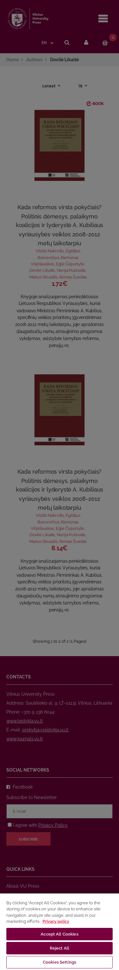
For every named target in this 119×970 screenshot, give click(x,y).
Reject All (59, 948)
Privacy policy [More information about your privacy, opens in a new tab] (56, 921)
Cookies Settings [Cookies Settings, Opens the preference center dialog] (59, 962)
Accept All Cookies (59, 934)
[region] (59, 931)
